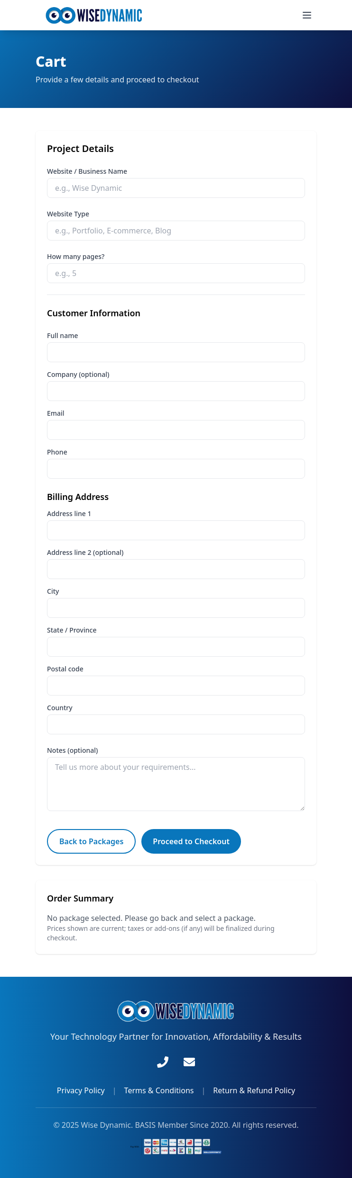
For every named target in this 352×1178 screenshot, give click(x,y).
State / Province (71, 629)
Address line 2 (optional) (85, 552)
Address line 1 (69, 513)
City (53, 591)
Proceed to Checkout (191, 841)
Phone (57, 451)
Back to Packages (91, 841)
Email (56, 413)
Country (60, 707)
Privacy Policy (81, 1090)
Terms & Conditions (159, 1090)
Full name (62, 335)
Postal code (65, 668)
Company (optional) (78, 374)
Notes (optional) (72, 750)
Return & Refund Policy (254, 1090)
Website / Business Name (87, 171)
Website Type (68, 213)
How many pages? (75, 256)
